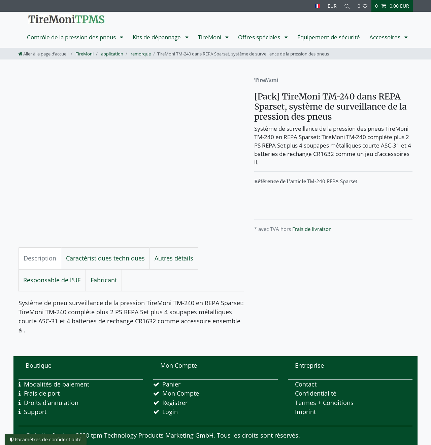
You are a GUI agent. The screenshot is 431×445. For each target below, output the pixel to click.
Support (35, 412)
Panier (171, 384)
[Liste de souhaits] (362, 6)
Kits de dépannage (157, 37)
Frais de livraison (312, 229)
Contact (306, 384)
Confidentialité (315, 393)
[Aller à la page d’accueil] (43, 54)
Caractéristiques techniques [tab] (105, 258)
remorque (140, 54)
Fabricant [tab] (104, 280)
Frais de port (42, 393)
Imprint (305, 412)
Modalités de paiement (56, 384)
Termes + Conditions (324, 403)
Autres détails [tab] (174, 258)
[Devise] (332, 6)
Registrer (175, 403)
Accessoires (385, 37)
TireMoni (210, 37)
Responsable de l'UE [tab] (52, 280)
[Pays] (317, 6)
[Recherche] (347, 6)
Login (170, 412)
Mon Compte (180, 393)
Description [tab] (40, 258)
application (111, 54)
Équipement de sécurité (328, 37)
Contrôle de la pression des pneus (72, 37)
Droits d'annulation (51, 403)
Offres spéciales (259, 37)
